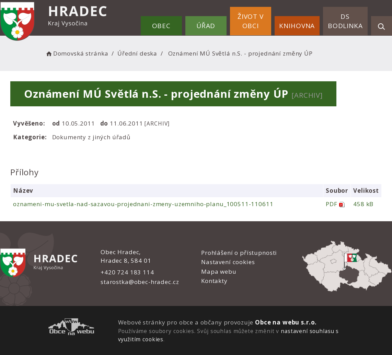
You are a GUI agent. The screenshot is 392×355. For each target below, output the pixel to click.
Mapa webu (219, 271)
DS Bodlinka (345, 21)
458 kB (363, 204)
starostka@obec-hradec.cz (140, 282)
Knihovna (297, 25)
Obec (161, 25)
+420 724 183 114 (127, 272)
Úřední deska (137, 53)
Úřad (205, 25)
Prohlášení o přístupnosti (239, 253)
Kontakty (214, 281)
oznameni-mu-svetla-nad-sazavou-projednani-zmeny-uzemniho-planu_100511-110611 (143, 204)
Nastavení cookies (228, 262)
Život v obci (251, 21)
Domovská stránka (76, 53)
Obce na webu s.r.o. (286, 322)
